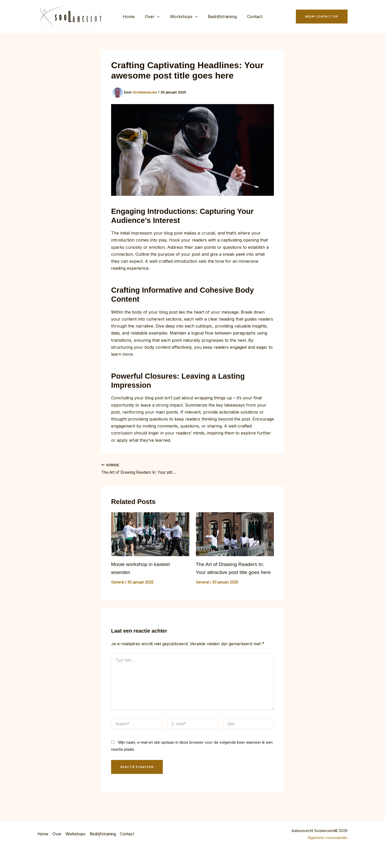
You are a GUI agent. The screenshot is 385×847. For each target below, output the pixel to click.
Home (133, 17)
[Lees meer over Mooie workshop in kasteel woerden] (150, 536)
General (118, 584)
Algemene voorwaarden (327, 837)
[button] (159, 17)
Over (154, 17)
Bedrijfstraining (220, 17)
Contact (250, 17)
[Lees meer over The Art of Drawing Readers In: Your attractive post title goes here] (235, 536)
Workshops (184, 17)
